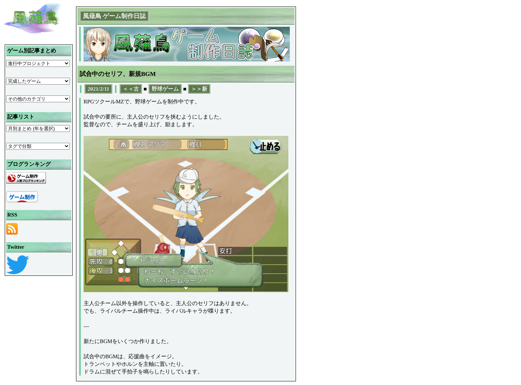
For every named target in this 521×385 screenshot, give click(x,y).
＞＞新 (199, 89)
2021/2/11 (98, 89)
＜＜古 (131, 89)
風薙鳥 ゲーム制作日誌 (114, 16)
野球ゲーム (165, 89)
